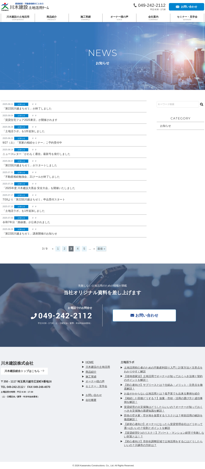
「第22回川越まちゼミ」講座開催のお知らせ (30, 234)
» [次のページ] (94, 249)
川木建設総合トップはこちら (24, 371)
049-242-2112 (152, 5)
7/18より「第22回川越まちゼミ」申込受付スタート (34, 200)
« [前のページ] (53, 249)
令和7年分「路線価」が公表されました (26, 222)
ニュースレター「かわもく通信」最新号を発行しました (36, 154)
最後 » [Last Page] (101, 249)
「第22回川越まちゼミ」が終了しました (27, 108)
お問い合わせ (145, 315)
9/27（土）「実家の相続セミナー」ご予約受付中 (32, 142)
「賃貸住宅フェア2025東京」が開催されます (30, 119)
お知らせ (21, 104)
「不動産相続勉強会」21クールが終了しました (31, 177)
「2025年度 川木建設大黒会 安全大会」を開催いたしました (39, 188)
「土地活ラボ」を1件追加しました (24, 131)
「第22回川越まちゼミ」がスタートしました (30, 165)
